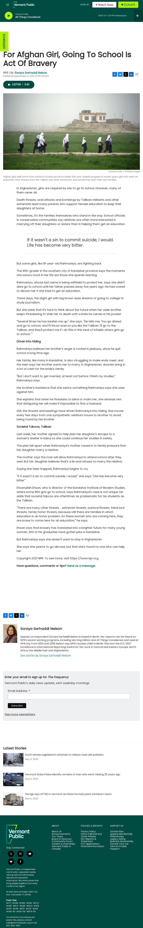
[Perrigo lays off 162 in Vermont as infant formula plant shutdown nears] (13, 799)
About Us (56, 831)
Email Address (19, 690)
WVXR (15, 908)
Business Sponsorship (121, 841)
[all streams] (138, 15)
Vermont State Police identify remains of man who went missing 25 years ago (72, 774)
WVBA (22, 903)
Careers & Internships (63, 844)
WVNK (29, 903)
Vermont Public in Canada (61, 847)
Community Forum (62, 841)
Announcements (61, 834)
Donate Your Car (119, 844)
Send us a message (81, 566)
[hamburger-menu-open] (8, 5)
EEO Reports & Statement (88, 840)
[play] (8, 16)
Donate (129, 4)
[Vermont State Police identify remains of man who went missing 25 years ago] (13, 779)
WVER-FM (10, 911)
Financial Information (92, 846)
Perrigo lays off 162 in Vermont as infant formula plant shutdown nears (68, 794)
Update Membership (121, 834)
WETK (22, 908)
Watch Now (104, 5)
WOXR (22, 906)
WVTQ (36, 903)
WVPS (9, 908)
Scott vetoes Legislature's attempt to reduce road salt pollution (64, 754)
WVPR (9, 906)
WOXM (15, 903)
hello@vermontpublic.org (18, 922)
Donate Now (117, 831)
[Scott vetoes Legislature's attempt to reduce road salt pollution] (13, 759)
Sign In (84, 4)
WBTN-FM (31, 911)
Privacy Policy (88, 831)
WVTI (8, 903)
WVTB (28, 908)
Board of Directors (62, 839)
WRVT (15, 906)
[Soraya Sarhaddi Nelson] (10, 633)
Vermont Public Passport (118, 847)
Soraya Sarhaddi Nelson (30, 73)
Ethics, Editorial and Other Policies (91, 835)
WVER (35, 908)
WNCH (29, 906)
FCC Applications (90, 844)
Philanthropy (117, 836)
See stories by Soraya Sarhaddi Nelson (45, 655)
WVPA (36, 906)
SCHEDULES (4, 41)
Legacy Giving (117, 839)
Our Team (57, 836)
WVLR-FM (20, 911)
